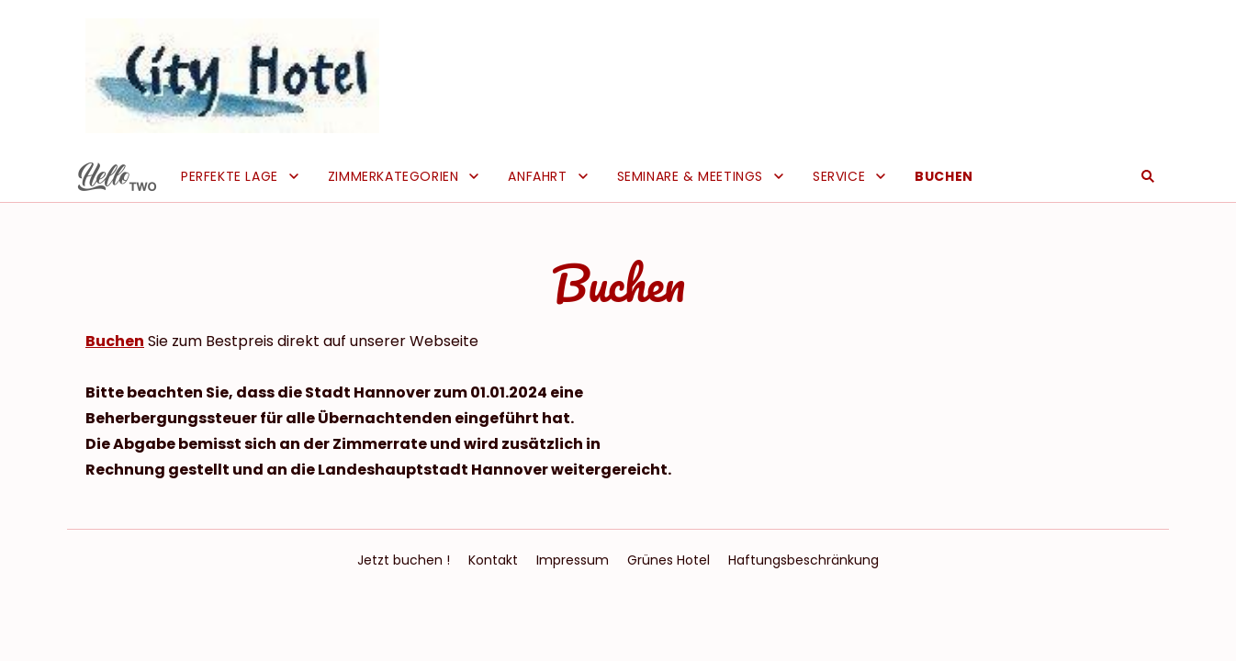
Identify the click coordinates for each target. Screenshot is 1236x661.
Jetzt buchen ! (403, 560)
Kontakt (493, 560)
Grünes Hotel (668, 560)
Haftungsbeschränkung (803, 560)
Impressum (572, 560)
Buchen (114, 341)
